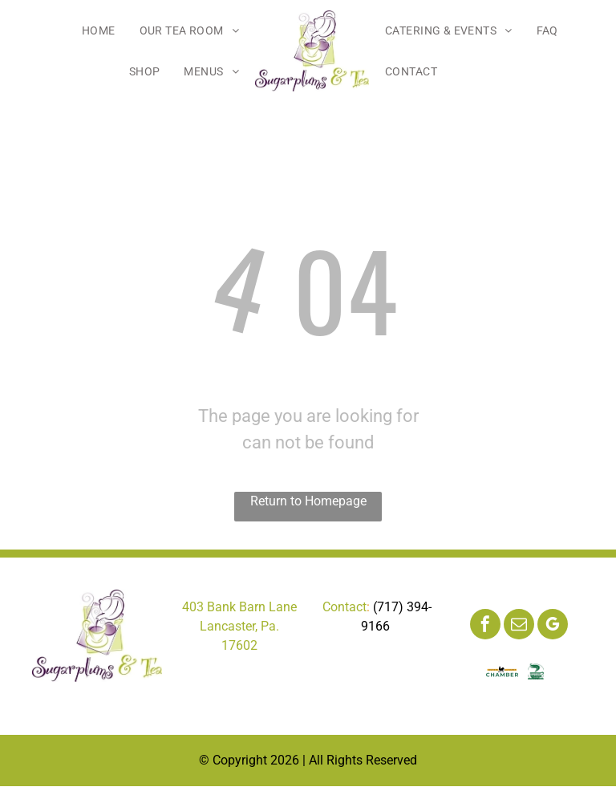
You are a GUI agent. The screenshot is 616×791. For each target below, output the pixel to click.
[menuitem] (99, 30)
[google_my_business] (552, 626)
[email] (519, 626)
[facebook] (485, 626)
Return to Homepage (308, 501)
